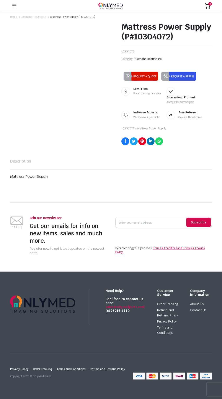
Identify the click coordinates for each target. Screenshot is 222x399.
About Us (197, 304)
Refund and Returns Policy (107, 369)
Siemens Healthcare (33, 17)
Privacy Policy (167, 321)
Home (13, 17)
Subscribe (198, 222)
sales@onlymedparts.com (125, 307)
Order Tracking (167, 304)
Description (20, 161)
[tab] (20, 161)
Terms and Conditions (71, 369)
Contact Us (198, 310)
